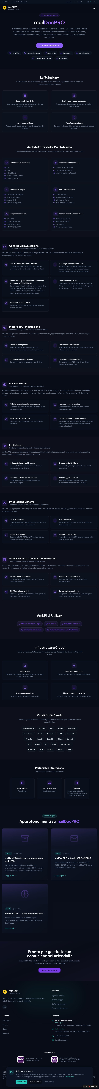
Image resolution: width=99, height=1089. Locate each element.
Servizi (5, 1025)
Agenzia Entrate (58, 996)
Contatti (79, 2)
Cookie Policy (82, 1071)
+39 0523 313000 (62, 1036)
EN (95, 2)
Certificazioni (81, 1074)
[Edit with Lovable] (89, 1086)
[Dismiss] (96, 1086)
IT (90, 2)
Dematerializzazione (60, 1008)
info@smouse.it (61, 1040)
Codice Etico (69, 1074)
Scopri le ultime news (49, 45)
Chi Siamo (6, 1021)
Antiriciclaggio (57, 1000)
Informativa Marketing (87, 1077)
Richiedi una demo (49, 970)
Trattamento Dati (71, 1077)
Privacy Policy (70, 1071)
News (4, 1029)
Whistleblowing (70, 1079)
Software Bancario (59, 1004)
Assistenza (69, 2)
